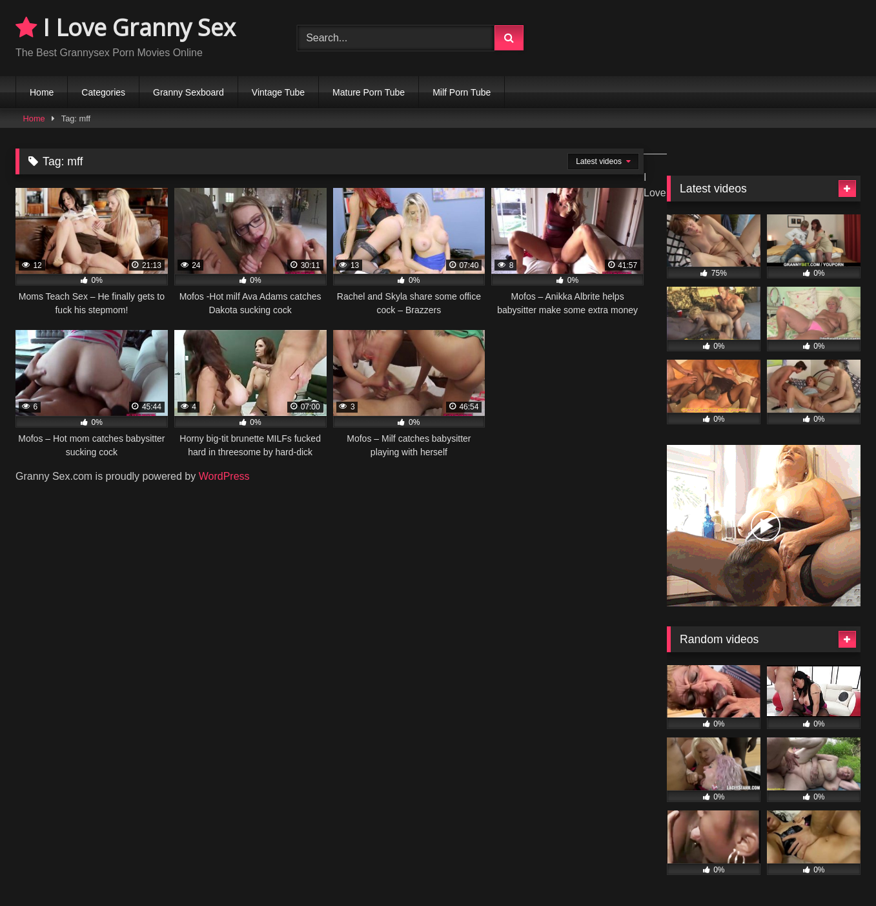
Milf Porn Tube (462, 92)
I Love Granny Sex (125, 27)
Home (42, 92)
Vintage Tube (278, 92)
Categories (103, 92)
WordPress (224, 476)
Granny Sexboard (188, 92)
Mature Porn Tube (368, 92)
